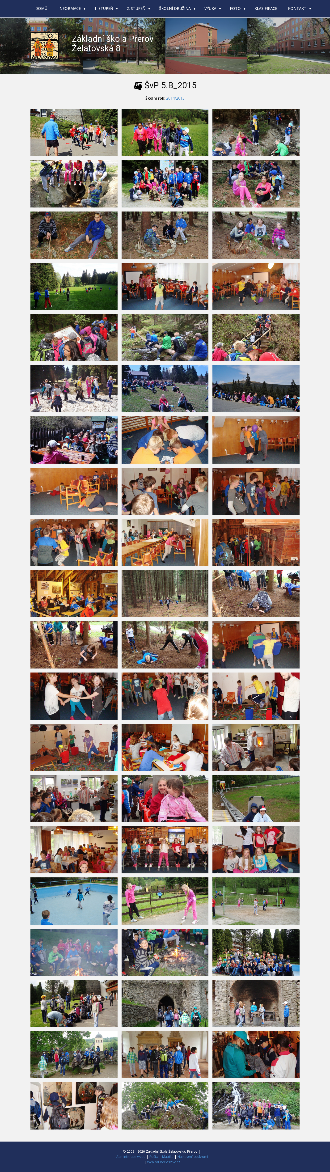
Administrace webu (130, 1156)
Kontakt (297, 8)
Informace (70, 8)
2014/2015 (175, 98)
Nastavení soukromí (192, 1156)
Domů (41, 8)
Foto (236, 8)
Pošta (153, 1156)
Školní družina (175, 8)
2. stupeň (136, 8)
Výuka (210, 8)
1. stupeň (104, 8)
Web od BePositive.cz (163, 1162)
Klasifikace (265, 8)
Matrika (167, 1156)
